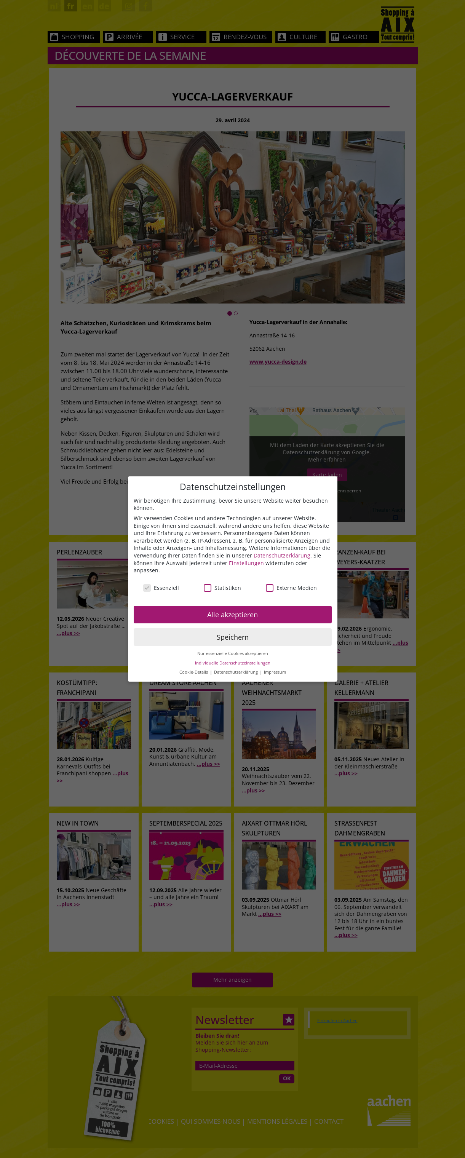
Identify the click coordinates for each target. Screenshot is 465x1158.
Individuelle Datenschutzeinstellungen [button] (232, 663)
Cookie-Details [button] (194, 672)
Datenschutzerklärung (282, 555)
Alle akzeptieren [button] (232, 614)
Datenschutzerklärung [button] (236, 672)
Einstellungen (246, 563)
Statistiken (222, 587)
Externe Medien (291, 587)
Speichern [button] (233, 637)
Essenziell (161, 587)
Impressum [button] (275, 672)
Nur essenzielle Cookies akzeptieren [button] (232, 653)
